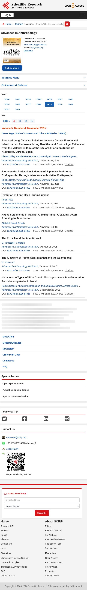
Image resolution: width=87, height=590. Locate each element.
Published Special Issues (16, 390)
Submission (12, 68)
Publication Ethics (54, 562)
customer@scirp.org (16, 437)
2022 (49, 99)
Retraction (50, 571)
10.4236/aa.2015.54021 (18, 207)
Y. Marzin (20, 243)
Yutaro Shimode (24, 180)
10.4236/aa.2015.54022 (18, 188)
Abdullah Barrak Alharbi (13, 223)
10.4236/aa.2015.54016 (18, 293)
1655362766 (12, 449)
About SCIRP (54, 521)
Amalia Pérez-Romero (27, 156)
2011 (17, 109)
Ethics (48, 526)
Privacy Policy (52, 575)
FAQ (5, 366)
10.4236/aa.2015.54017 (18, 270)
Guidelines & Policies (43, 85)
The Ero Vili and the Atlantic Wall (21, 238)
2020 (70, 99)
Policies (50, 553)
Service (6, 553)
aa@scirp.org (37, 47)
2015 (49, 104)
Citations (28, 51)
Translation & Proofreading (14, 567)
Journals (19, 24)
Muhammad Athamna (51, 286)
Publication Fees (53, 544)
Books (4, 535)
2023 (38, 99)
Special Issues (52, 548)
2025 (17, 99)
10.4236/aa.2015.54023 (18, 164)
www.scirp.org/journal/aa (35, 44)
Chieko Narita (8, 180)
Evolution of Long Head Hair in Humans (25, 195)
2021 (60, 99)
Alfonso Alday (8, 156)
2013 (70, 104)
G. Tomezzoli (8, 243)
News (3, 548)
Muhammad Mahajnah (29, 286)
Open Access (51, 558)
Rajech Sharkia (9, 286)
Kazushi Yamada (41, 180)
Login (7, 15)
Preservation (51, 567)
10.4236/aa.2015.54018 (18, 250)
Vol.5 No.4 (33, 160)
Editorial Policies (53, 530)
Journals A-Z (7, 526)
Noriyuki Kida (57, 180)
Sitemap (5, 539)
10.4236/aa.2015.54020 (18, 231)
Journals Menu (43, 77)
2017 (28, 104)
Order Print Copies (10, 562)
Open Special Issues (13, 383)
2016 (38, 104)
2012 (7, 109)
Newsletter (8, 349)
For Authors (51, 535)
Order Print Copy (11, 354)
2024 (28, 99)
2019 (7, 104)
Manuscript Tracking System (15, 558)
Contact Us (8, 360)
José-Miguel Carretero (50, 156)
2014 (60, 104)
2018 (17, 104)
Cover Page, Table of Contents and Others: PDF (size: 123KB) (34, 133)
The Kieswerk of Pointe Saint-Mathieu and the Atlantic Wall (37, 257)
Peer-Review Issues (55, 539)
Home (9, 24)
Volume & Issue (8, 575)
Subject (4, 530)
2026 (7, 99)
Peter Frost (7, 199)
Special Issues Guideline (15, 396)
